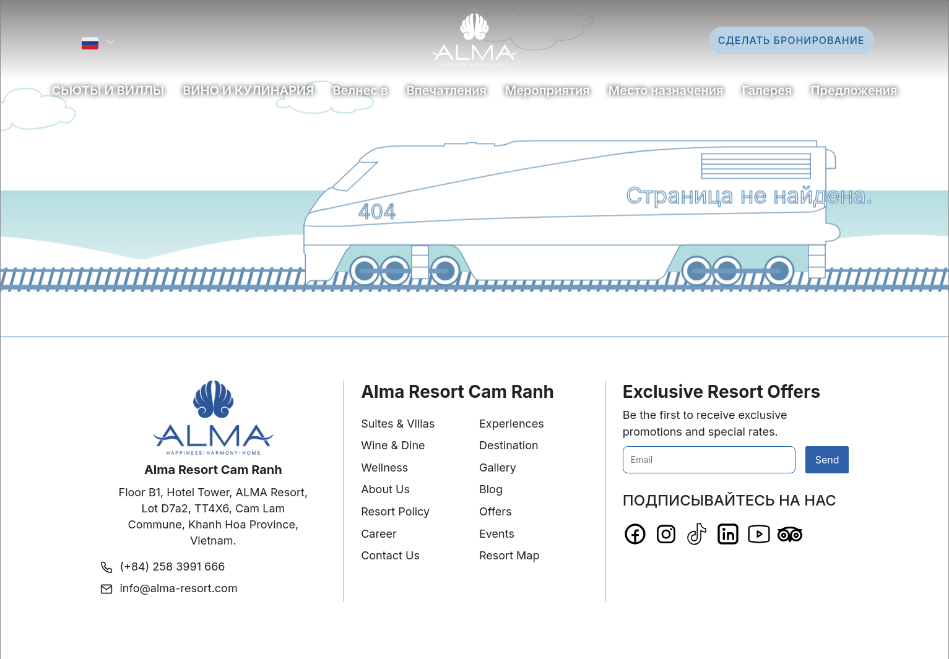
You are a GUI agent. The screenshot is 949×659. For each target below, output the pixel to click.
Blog (491, 489)
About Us (385, 489)
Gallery (497, 467)
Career (379, 533)
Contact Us (390, 555)
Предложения (854, 90)
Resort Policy (395, 511)
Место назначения (666, 90)
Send (827, 460)
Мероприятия (547, 90)
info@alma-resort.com (179, 588)
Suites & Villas (398, 423)
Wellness (384, 467)
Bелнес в (360, 90)
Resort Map (509, 555)
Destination (509, 445)
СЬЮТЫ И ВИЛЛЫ (108, 90)
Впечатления (446, 90)
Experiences (511, 423)
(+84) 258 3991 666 (172, 566)
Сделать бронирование (791, 40)
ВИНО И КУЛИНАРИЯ (248, 90)
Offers (495, 511)
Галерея (767, 90)
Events (496, 533)
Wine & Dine (393, 445)
